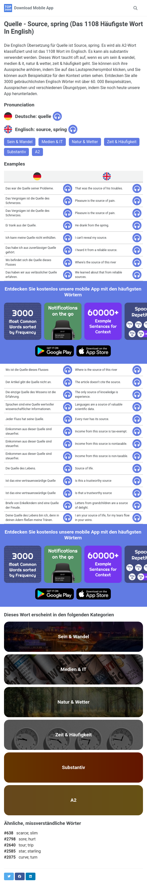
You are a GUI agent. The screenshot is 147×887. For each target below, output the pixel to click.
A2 (37, 151)
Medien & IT (52, 141)
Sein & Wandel (19, 141)
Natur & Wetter (85, 141)
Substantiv (16, 151)
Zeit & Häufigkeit (121, 141)
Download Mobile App (34, 8)
